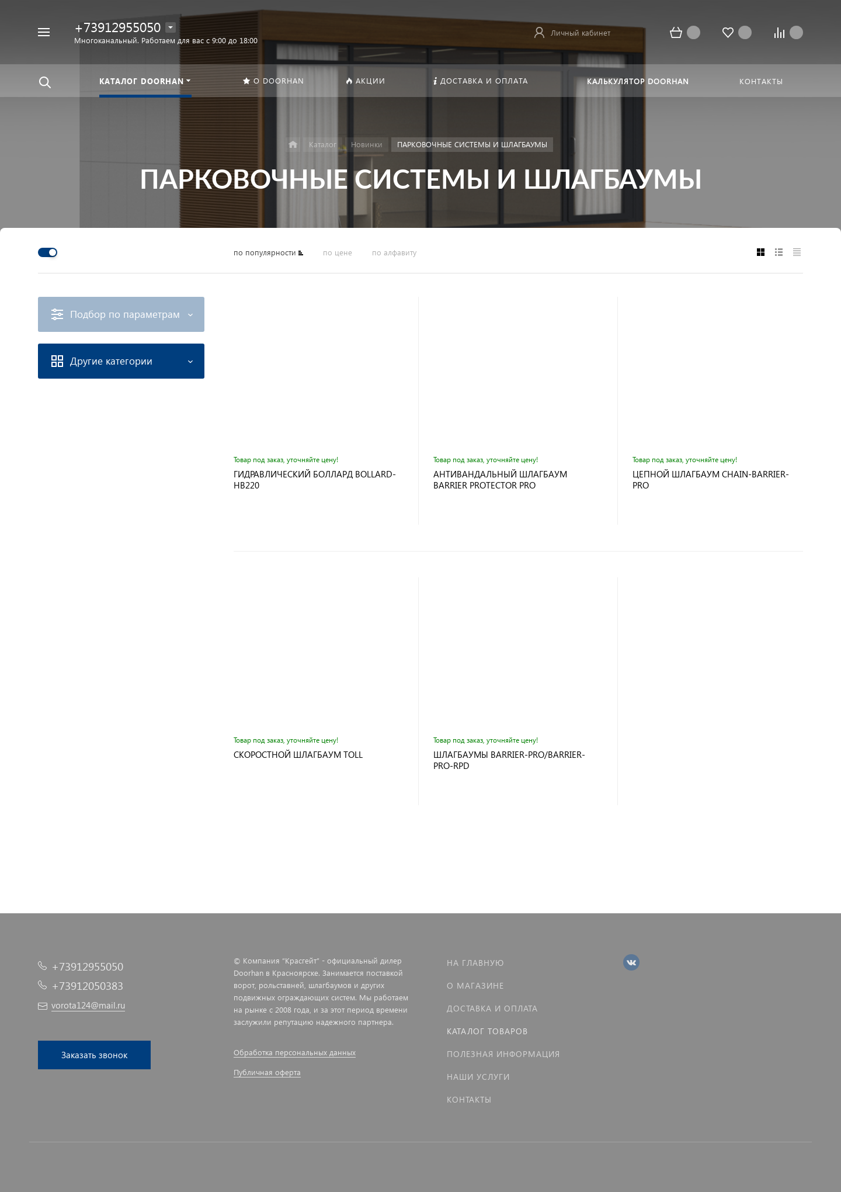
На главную (475, 962)
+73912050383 (87, 985)
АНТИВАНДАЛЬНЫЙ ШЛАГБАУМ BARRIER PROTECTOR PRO (500, 480)
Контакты (469, 1099)
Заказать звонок (94, 1055)
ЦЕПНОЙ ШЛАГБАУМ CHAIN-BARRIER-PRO (711, 480)
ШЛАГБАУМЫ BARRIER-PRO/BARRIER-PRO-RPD (509, 760)
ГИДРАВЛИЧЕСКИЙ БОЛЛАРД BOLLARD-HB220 (315, 480)
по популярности (265, 252)
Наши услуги (478, 1076)
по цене (337, 252)
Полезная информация (503, 1053)
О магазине (475, 985)
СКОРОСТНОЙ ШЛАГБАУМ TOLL (298, 754)
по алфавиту (394, 252)
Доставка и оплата (492, 1008)
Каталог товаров (487, 1031)
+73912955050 (117, 27)
